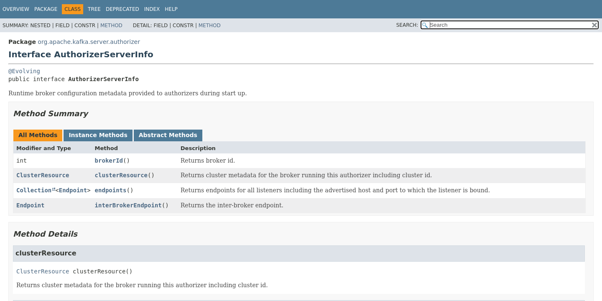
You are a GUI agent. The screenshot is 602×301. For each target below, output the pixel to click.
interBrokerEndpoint (128, 205)
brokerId (109, 160)
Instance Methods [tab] (98, 135)
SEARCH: (407, 25)
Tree (94, 9)
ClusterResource (42, 175)
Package (45, 9)
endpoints (111, 190)
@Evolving (24, 71)
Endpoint (73, 190)
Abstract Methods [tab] (168, 135)
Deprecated (122, 9)
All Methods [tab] (37, 135)
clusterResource (121, 175)
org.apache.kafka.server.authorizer (89, 41)
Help (171, 9)
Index (152, 9)
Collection (33, 190)
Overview (16, 9)
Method (111, 25)
